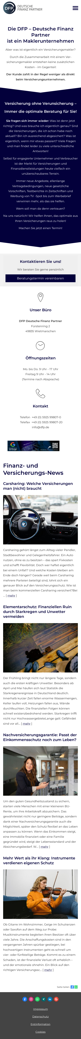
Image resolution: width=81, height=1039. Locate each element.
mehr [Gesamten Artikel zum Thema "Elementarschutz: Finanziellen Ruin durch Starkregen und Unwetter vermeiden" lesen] (26, 723)
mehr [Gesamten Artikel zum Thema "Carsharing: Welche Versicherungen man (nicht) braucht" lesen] (11, 595)
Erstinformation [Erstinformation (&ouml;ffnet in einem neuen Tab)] (40, 1024)
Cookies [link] (40, 1031)
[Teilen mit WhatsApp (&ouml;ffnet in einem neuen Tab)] (76, 987)
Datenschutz (40, 1016)
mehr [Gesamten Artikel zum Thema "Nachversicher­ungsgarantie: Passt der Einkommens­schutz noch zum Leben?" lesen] (44, 846)
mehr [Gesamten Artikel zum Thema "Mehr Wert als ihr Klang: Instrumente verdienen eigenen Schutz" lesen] (48, 970)
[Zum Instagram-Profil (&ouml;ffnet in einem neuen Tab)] (31, 999)
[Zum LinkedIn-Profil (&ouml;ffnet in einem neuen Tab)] (50, 999)
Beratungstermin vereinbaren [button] (40, 278)
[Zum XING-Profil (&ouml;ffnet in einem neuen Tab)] (43, 999)
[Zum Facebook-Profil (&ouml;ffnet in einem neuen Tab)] (24, 999)
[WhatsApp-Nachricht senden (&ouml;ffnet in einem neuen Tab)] (37, 999)
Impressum (40, 1009)
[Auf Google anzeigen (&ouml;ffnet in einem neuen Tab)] (56, 999)
